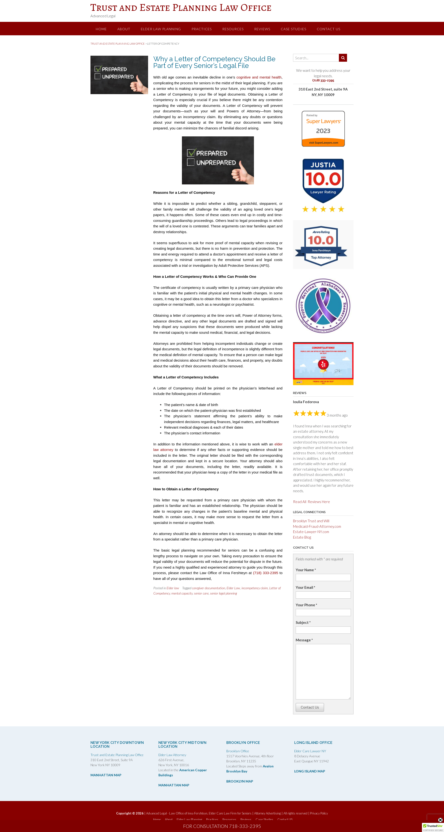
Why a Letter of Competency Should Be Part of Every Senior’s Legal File (214, 62)
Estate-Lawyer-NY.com (311, 531)
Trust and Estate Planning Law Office (181, 7)
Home (101, 29)
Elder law (173, 588)
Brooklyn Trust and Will (311, 521)
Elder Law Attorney (172, 755)
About (123, 29)
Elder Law (233, 588)
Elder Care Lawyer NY (310, 751)
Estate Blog (302, 537)
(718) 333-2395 (265, 573)
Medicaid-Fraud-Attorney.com (317, 526)
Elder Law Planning (161, 29)
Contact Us (310, 707)
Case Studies (293, 29)
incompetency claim (254, 588)
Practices (202, 29)
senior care (201, 593)
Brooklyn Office (237, 751)
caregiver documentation (208, 588)
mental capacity (181, 593)
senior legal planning (223, 593)
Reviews (262, 29)
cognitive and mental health (259, 77)
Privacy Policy (319, 813)
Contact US (328, 29)
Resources (233, 29)
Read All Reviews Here (311, 501)
